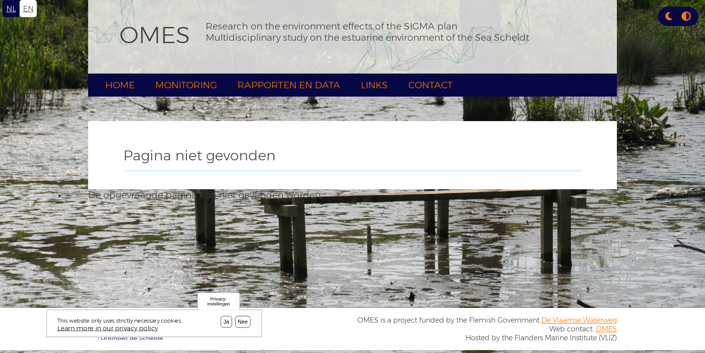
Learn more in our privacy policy (107, 328)
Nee (243, 322)
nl (11, 8)
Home (120, 85)
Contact (430, 85)
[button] (668, 16)
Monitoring (186, 85)
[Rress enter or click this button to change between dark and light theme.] (670, 16)
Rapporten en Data (288, 85)
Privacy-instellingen (218, 302)
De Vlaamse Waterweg (579, 320)
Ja (226, 322)
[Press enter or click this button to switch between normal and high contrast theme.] (686, 16)
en (28, 8)
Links (374, 85)
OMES (154, 35)
